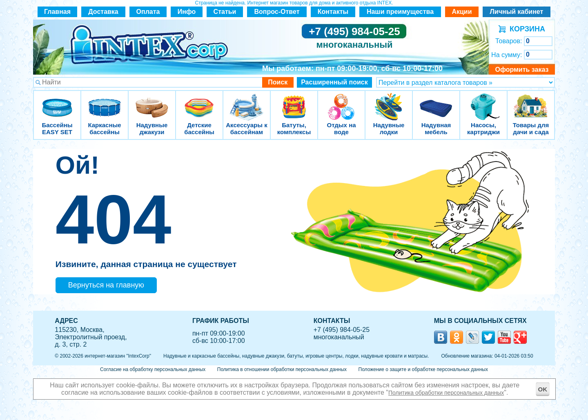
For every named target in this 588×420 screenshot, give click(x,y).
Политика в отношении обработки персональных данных (282, 369)
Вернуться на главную (106, 285)
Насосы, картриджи (483, 102)
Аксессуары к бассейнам (246, 102)
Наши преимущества (400, 11)
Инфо (187, 11)
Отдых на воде (341, 102)
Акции (462, 11)
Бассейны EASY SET (57, 102)
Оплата (148, 11)
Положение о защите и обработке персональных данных (423, 369)
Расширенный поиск (334, 82)
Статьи (225, 11)
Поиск (277, 82)
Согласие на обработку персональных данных (152, 369)
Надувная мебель (436, 102)
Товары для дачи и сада (531, 102)
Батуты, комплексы (294, 102)
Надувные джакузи (152, 102)
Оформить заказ (521, 69)
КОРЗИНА (525, 29)
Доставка (103, 11)
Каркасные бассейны (104, 102)
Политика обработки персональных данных (446, 392)
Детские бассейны (199, 102)
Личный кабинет (516, 11)
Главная (57, 11)
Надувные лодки (389, 102)
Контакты (333, 11)
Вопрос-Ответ (277, 11)
